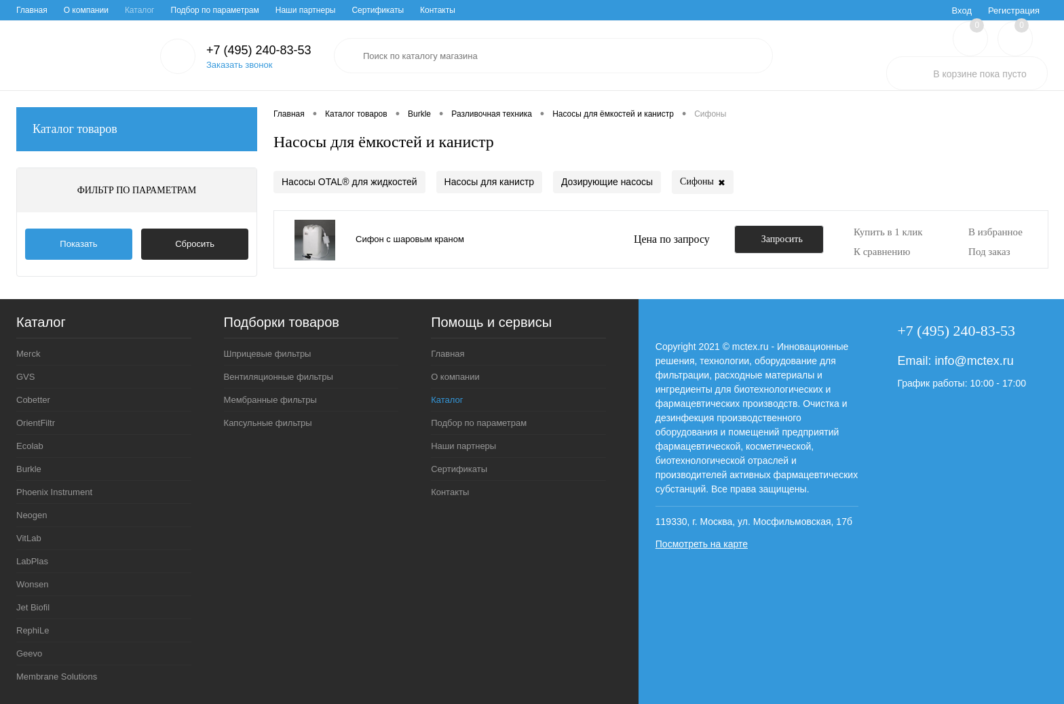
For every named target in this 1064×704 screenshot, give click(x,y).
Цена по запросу (672, 239)
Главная (32, 10)
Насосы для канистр (489, 181)
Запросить (782, 239)
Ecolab (29, 446)
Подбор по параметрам (215, 10)
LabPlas (32, 561)
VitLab (28, 538)
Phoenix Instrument (54, 492)
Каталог (140, 10)
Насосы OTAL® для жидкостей (349, 181)
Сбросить (194, 244)
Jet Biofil (33, 607)
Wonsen (32, 584)
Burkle (28, 469)
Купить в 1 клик (888, 232)
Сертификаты (378, 10)
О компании (86, 10)
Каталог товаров (137, 129)
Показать (78, 244)
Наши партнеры (306, 10)
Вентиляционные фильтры (278, 377)
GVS (25, 377)
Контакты (437, 10)
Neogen (32, 515)
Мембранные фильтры (270, 400)
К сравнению (882, 251)
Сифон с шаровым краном (410, 239)
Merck (28, 354)
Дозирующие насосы (607, 181)
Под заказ (989, 251)
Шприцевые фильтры (267, 354)
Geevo (29, 653)
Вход (962, 10)
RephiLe (32, 630)
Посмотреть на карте (702, 544)
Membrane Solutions (56, 676)
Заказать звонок (239, 65)
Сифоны (702, 183)
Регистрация (1014, 10)
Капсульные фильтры (268, 423)
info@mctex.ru (973, 361)
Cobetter (33, 400)
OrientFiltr (35, 423)
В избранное (995, 232)
